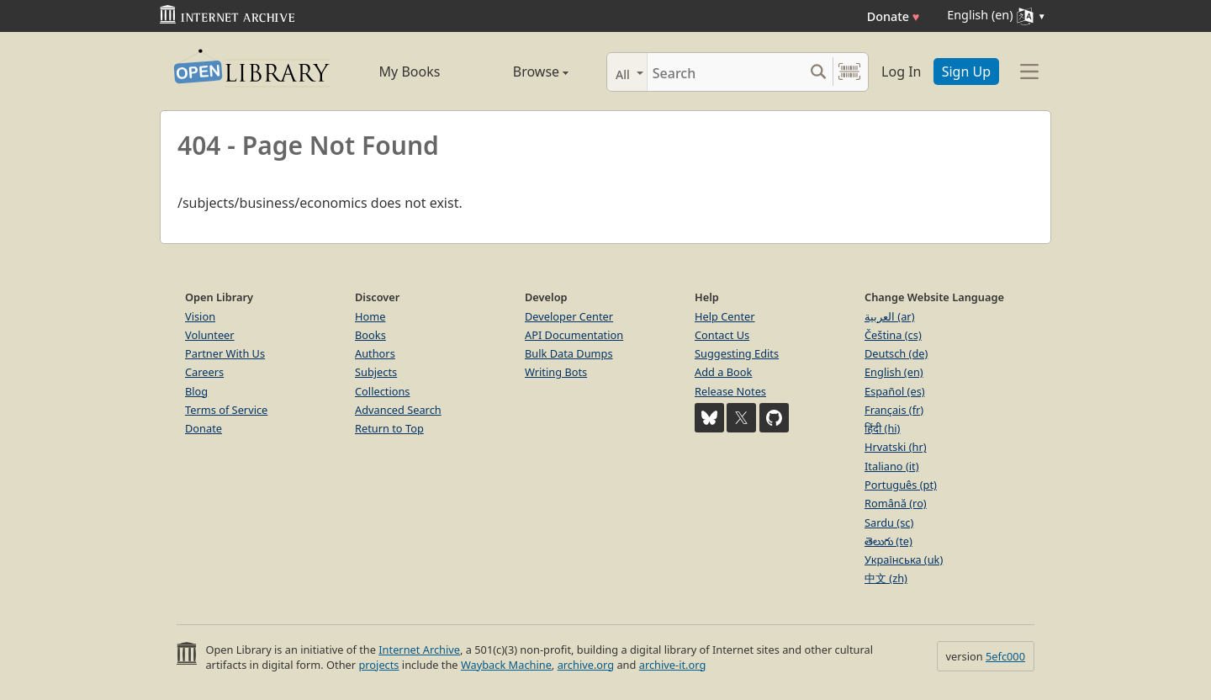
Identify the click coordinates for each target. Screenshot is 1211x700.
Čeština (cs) (893, 334)
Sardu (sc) (889, 522)
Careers (204, 371)
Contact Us (722, 334)
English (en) (894, 371)
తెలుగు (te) (888, 541)
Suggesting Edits (737, 353)
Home (370, 316)
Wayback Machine (506, 664)
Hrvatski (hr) (896, 446)
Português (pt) (901, 484)
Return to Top (389, 428)
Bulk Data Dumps (569, 353)
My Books (410, 71)
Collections (382, 391)
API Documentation (574, 334)
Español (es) (895, 391)
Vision (200, 316)
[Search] (725, 72)
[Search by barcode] (849, 72)
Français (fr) (894, 409)
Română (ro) (896, 503)
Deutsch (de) (896, 353)
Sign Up (966, 71)
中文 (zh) (886, 578)
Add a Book (723, 371)
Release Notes (730, 391)
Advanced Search (398, 409)
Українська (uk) (904, 559)
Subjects (376, 371)
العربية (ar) (889, 316)
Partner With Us (225, 353)
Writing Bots (556, 371)
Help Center (725, 316)
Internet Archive (419, 649)
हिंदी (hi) (882, 428)
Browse (521, 71)
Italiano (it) (892, 466)
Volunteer (210, 334)
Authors (375, 353)
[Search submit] (818, 72)
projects (378, 664)
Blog (196, 391)
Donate (893, 16)
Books (370, 334)
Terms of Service (226, 409)
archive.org (586, 664)
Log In (901, 71)
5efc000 (1005, 656)
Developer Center (569, 316)
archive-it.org (672, 664)
